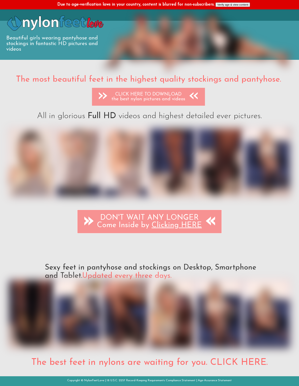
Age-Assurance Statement (215, 380)
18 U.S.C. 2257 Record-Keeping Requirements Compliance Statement (151, 380)
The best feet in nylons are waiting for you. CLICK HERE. (149, 362)
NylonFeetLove (94, 380)
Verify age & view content (232, 4)
